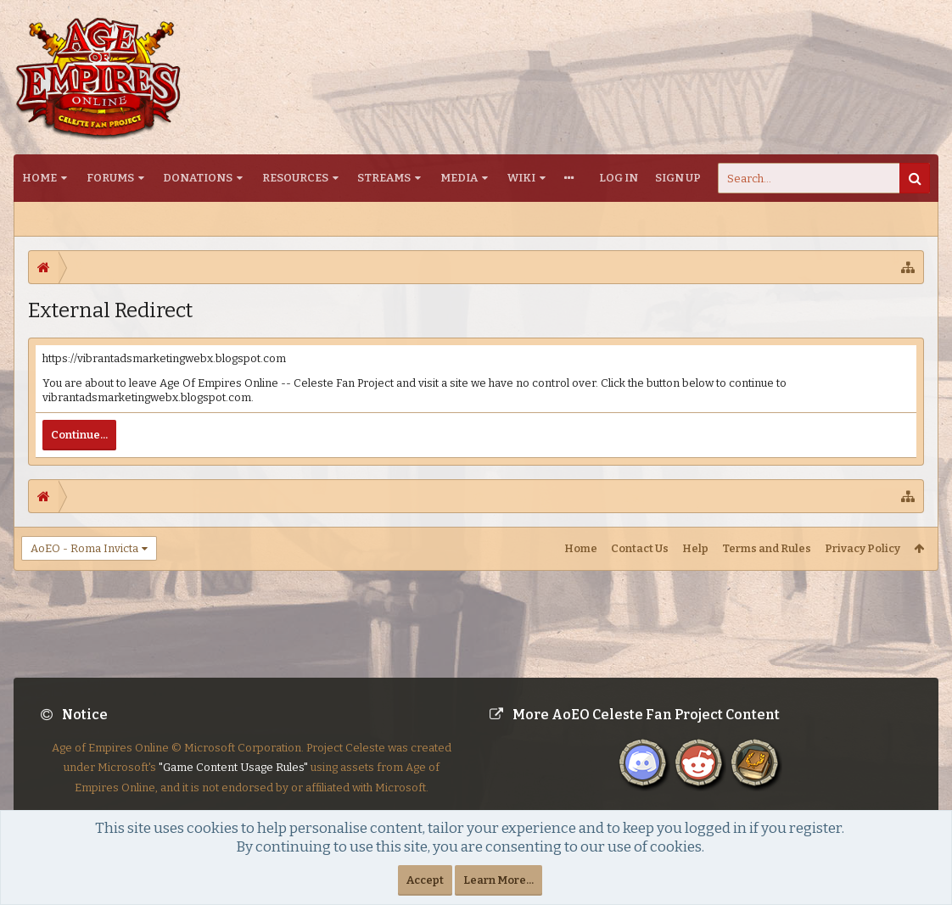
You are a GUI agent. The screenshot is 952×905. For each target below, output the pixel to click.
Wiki (521, 177)
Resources (295, 177)
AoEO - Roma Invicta (84, 548)
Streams (384, 177)
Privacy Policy (862, 548)
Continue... (79, 434)
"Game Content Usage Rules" (233, 780)
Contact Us (640, 548)
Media (459, 177)
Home (39, 177)
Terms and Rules (766, 548)
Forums (110, 177)
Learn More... (498, 880)
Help (695, 548)
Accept (425, 880)
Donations (197, 177)
